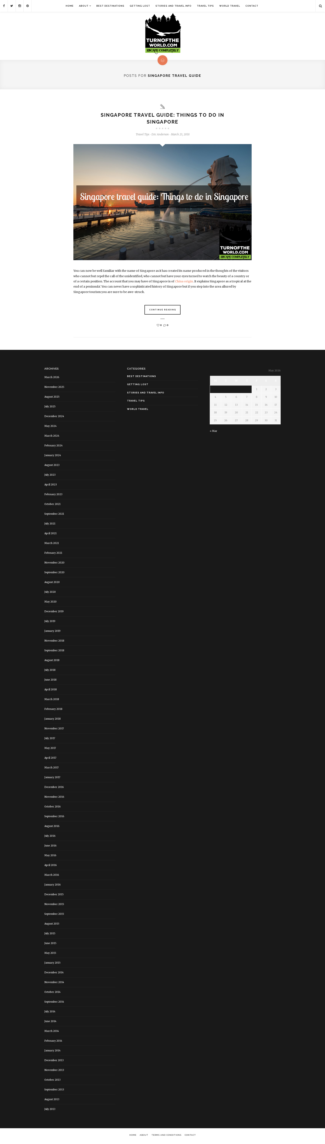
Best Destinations (110, 6)
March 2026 (51, 378)
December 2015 (54, 895)
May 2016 (50, 856)
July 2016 (50, 837)
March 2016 (51, 876)
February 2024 (53, 446)
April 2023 (50, 485)
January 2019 (52, 632)
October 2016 (52, 808)
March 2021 (51, 544)
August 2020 (52, 583)
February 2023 (53, 495)
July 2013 (49, 1110)
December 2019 (54, 612)
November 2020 (54, 564)
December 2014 (54, 973)
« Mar (213, 432)
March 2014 (51, 1032)
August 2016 (51, 827)
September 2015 (54, 915)
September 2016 (54, 817)
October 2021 (52, 505)
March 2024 (51, 437)
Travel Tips (205, 6)
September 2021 (54, 515)
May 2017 (50, 749)
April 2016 (50, 866)
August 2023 (51, 466)
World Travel (229, 6)
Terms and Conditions (166, 1136)
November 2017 (54, 729)
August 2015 (51, 925)
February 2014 (53, 1042)
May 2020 (50, 603)
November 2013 (54, 1071)
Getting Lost (140, 6)
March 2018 (51, 700)
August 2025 (51, 398)
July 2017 (49, 739)
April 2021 (50, 534)
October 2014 (52, 993)
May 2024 (50, 427)
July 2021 (49, 525)
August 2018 (51, 661)
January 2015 (52, 964)
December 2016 (54, 788)
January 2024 (52, 456)
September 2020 (54, 573)
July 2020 (50, 593)
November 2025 (54, 388)
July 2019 (49, 622)
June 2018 (50, 681)
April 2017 (50, 759)
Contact (251, 6)
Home (70, 6)
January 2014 (52, 1051)
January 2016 (52, 886)
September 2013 (54, 1091)
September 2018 (54, 651)
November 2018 (54, 642)
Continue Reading (162, 311)
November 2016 (54, 798)
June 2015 (50, 944)
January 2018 (52, 720)
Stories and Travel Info (173, 6)
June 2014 (50, 1022)
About (84, 6)
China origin (184, 283)
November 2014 (54, 983)
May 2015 (50, 954)
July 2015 (49, 934)
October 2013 (52, 1081)
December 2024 (54, 417)
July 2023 (50, 476)
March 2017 (51, 768)
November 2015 (54, 905)
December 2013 (54, 1061)
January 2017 (52, 778)
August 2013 (51, 1100)
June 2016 (50, 847)
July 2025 (50, 407)
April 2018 (50, 690)
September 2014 (54, 1003)
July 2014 (49, 1012)
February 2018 (53, 710)
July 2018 (50, 671)
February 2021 (53, 554)
